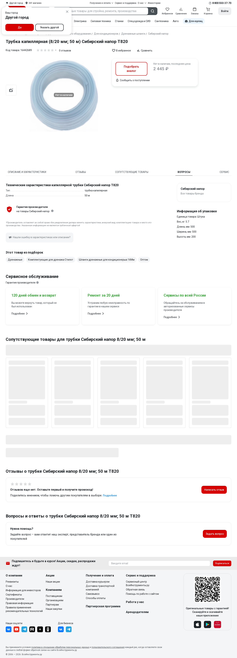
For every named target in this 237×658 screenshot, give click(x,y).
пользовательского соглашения (108, 647)
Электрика (80, 21)
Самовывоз (92, 593)
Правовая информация (19, 603)
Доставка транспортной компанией (100, 588)
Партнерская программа (103, 606)
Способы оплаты (96, 598)
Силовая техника (101, 21)
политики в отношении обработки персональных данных (60, 647)
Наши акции (53, 581)
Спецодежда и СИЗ (139, 21)
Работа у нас (135, 602)
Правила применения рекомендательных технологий (24, 609)
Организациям (54, 600)
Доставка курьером (97, 581)
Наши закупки (54, 608)
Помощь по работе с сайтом (142, 593)
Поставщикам (54, 596)
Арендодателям (137, 612)
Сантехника (161, 21)
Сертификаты (14, 594)
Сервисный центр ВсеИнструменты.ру (137, 583)
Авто (176, 21)
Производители (15, 598)
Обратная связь (135, 589)
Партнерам (52, 604)
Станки (119, 21)
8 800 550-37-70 (221, 3)
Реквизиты (12, 581)
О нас (9, 586)
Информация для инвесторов (23, 590)
